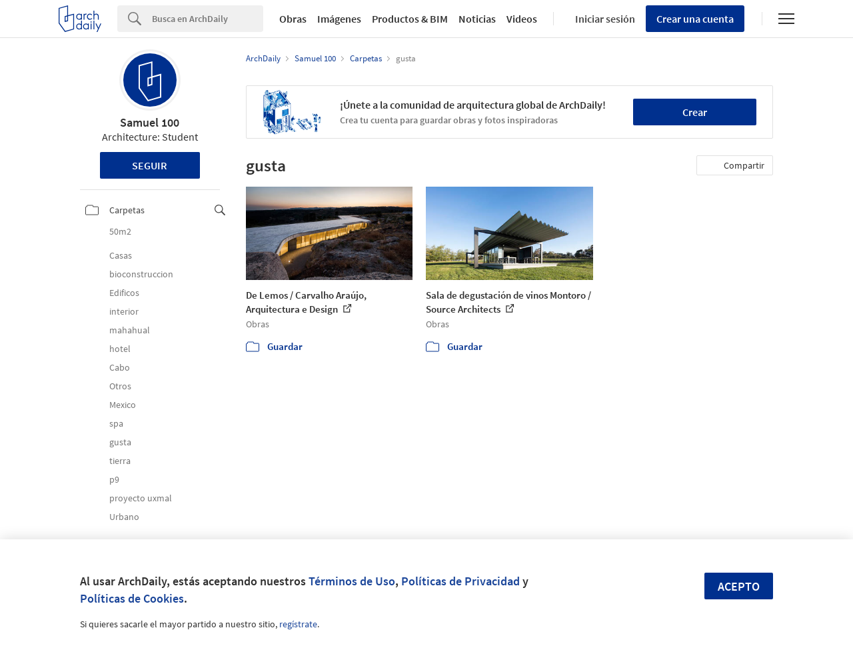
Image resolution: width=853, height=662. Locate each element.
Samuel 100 (149, 122)
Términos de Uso (352, 581)
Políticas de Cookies (132, 598)
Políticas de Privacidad (460, 581)
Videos (521, 18)
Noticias (477, 18)
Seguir (149, 165)
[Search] (207, 18)
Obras (293, 18)
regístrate (298, 624)
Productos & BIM (410, 18)
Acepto (739, 586)
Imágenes (339, 18)
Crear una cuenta (695, 18)
